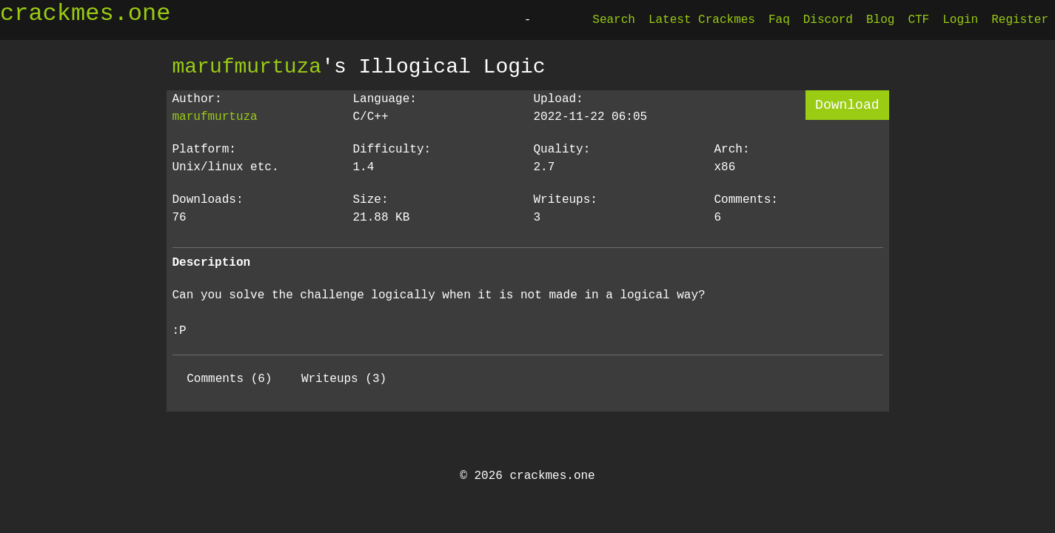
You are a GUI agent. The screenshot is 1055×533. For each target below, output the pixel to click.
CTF (918, 20)
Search (613, 20)
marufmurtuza (247, 67)
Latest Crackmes (702, 20)
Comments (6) (229, 379)
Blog (880, 20)
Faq (779, 20)
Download (847, 105)
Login (960, 20)
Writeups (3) (343, 379)
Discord (828, 20)
